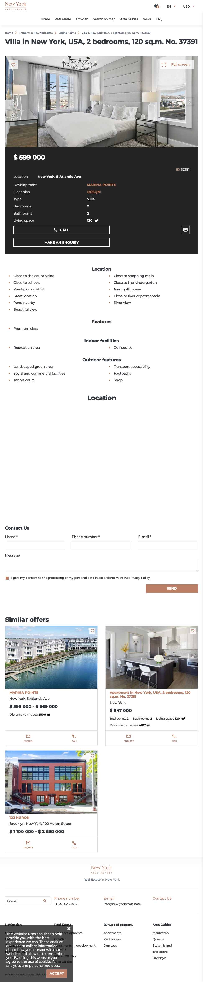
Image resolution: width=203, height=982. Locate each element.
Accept (57, 973)
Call (64, 230)
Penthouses (112, 939)
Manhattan (161, 933)
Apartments (112, 933)
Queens (158, 939)
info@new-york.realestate (122, 904)
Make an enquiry (61, 243)
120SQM (94, 192)
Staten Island (162, 945)
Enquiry (28, 741)
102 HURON (19, 818)
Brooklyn (159, 958)
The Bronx (160, 952)
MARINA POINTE (101, 185)
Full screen (180, 64)
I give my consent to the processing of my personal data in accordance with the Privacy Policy (80, 578)
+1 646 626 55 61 (66, 904)
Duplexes (110, 945)
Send (172, 588)
